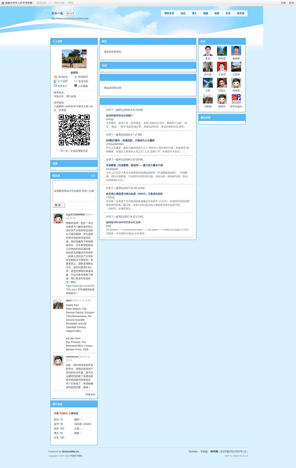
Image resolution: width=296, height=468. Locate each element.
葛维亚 (222, 58)
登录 (291, 2)
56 (61, 424)
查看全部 (90, 394)
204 (62, 428)
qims (69, 300)
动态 (182, 13)
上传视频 (83, 86)
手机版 (204, 451)
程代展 (208, 74)
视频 (205, 13)
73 (61, 419)
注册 (283, 2)
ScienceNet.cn (70, 451)
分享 (72, 13)
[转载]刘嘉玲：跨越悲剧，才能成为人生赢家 (130, 140)
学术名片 (62, 86)
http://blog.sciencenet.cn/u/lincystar (70, 18)
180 (62, 437)
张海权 (236, 90)
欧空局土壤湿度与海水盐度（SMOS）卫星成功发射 (134, 193)
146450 (87, 424)
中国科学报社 (76, 456)
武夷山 (222, 90)
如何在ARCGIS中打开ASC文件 (123, 222)
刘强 (108, 226)
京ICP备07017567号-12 (233, 451)
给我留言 (83, 76)
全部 (92, 175)
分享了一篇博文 (114, 109)
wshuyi (110, 119)
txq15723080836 (75, 214)
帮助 (70, 2)
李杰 (207, 58)
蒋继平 (222, 106)
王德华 (222, 74)
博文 (194, 13)
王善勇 (236, 74)
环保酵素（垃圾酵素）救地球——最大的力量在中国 (134, 165)
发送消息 (83, 81)
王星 (207, 90)
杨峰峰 (236, 58)
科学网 (214, 451)
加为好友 (63, 76)
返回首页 (42, 2)
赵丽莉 (74, 72)
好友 (228, 13)
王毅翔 (208, 106)
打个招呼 (63, 81)
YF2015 (110, 197)
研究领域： (60, 102)
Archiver (193, 451)
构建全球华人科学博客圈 (18, 2)
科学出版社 (236, 106)
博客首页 (169, 13)
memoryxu (72, 356)
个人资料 (57, 41)
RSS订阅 (59, 2)
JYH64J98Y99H (115, 144)
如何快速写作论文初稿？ (119, 115)
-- (81, 419)
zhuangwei (112, 169)
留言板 (240, 13)
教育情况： (60, 92)
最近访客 (205, 117)
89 (61, 433)
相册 (216, 13)
